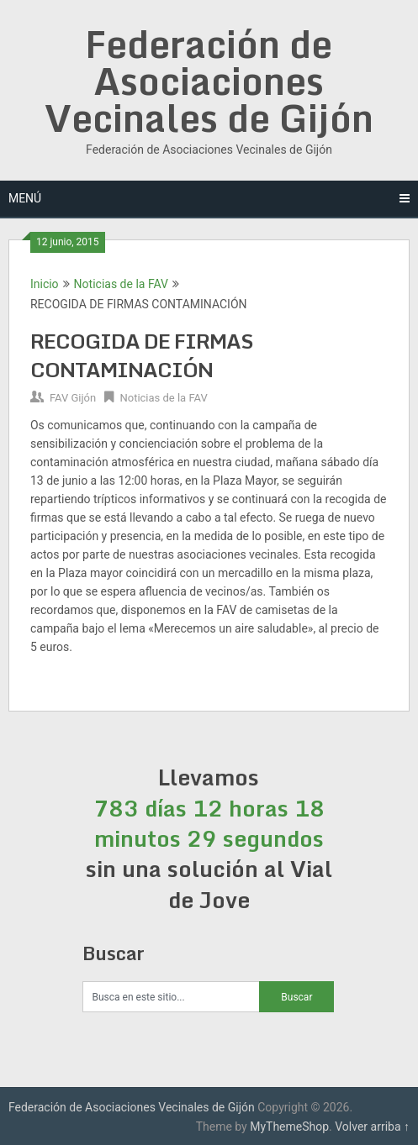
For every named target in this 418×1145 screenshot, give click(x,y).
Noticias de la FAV (121, 284)
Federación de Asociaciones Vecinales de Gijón (209, 80)
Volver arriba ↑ (372, 1126)
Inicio (44, 284)
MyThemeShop (289, 1126)
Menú (24, 198)
